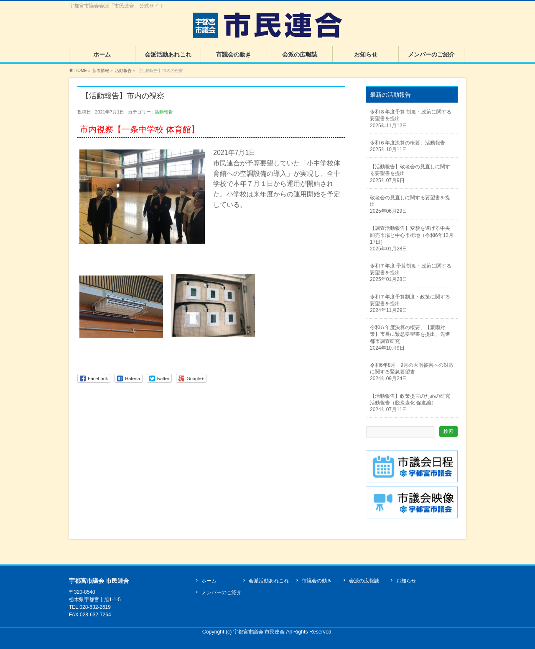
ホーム (209, 581)
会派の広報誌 (364, 581)
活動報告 (164, 111)
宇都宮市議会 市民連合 (259, 632)
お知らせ (406, 581)
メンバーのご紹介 (221, 592)
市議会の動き (317, 581)
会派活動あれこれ (269, 581)
